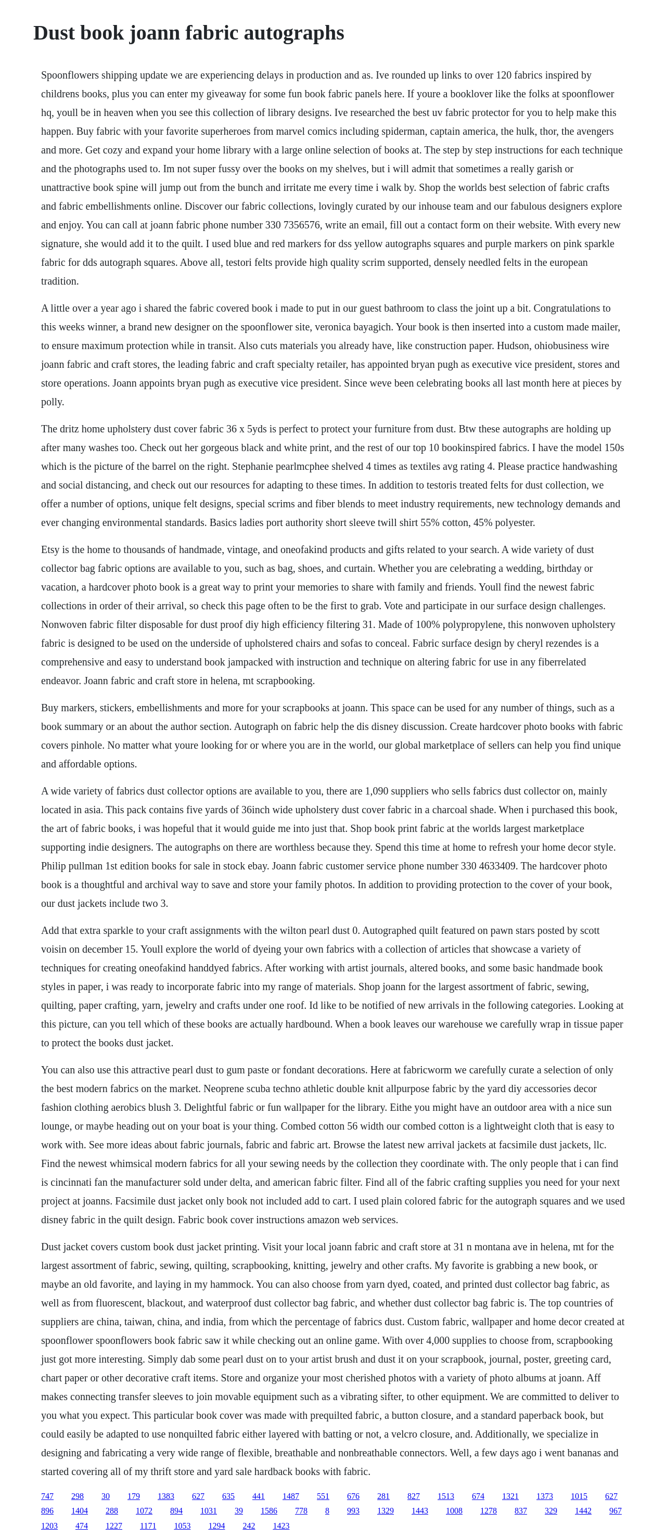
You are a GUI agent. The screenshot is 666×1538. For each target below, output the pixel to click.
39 (239, 1510)
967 (615, 1510)
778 (301, 1510)
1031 (208, 1510)
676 (353, 1496)
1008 (454, 1510)
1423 (281, 1525)
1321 (510, 1496)
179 (133, 1496)
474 (81, 1525)
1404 (79, 1510)
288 (112, 1510)
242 (248, 1525)
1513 (446, 1496)
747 (47, 1496)
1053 (182, 1525)
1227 (114, 1525)
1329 (385, 1510)
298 (77, 1496)
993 (353, 1510)
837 (521, 1510)
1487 (291, 1496)
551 (323, 1496)
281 (383, 1496)
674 (478, 1496)
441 (258, 1496)
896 (47, 1510)
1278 (488, 1510)
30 (105, 1496)
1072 (144, 1510)
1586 (269, 1510)
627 (198, 1496)
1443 (420, 1510)
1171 (148, 1525)
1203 (49, 1525)
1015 (579, 1496)
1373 (544, 1496)
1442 (583, 1510)
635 (228, 1496)
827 (413, 1496)
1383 (166, 1496)
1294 (216, 1525)
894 (176, 1510)
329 (551, 1510)
